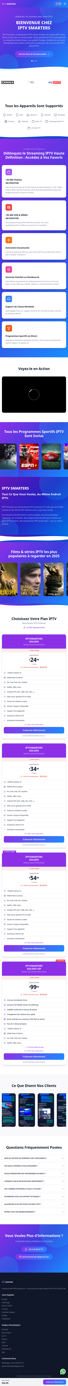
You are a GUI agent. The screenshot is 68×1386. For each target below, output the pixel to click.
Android (5, 1346)
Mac (3, 1352)
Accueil (4, 1299)
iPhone (4, 1339)
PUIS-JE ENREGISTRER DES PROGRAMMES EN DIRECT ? (34, 1173)
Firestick (5, 1329)
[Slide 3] (36, 61)
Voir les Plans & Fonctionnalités (34, 54)
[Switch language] (58, 4)
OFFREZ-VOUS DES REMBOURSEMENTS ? (34, 1212)
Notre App (6, 1302)
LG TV (4, 1336)
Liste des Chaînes (8, 1312)
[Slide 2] (34, 61)
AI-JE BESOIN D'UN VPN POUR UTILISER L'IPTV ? (34, 1204)
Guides (4, 1315)
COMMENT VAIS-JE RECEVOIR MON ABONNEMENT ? (34, 1181)
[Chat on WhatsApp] (63, 1371)
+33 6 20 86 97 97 (34, 1249)
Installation (6, 1319)
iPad (3, 1342)
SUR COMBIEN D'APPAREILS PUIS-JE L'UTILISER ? (34, 1189)
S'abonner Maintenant (34, 730)
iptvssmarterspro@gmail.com (34, 1257)
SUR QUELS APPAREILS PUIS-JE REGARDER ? (34, 1166)
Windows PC (6, 1349)
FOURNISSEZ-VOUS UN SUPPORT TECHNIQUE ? (34, 1196)
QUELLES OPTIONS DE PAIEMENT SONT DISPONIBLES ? (34, 1158)
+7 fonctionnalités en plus (34, 1047)
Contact (5, 1309)
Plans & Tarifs (7, 1306)
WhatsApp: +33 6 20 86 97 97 (13, 1363)
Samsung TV (6, 1333)
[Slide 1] (32, 61)
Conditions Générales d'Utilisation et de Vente (34, 1376)
